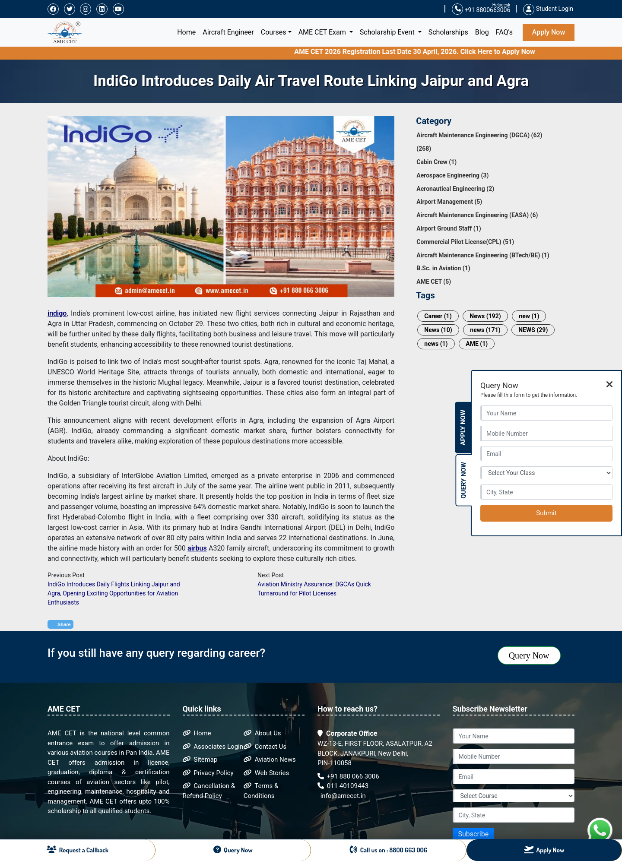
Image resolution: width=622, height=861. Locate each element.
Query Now (529, 655)
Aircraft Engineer (228, 32)
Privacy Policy (208, 773)
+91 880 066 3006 (348, 776)
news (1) (435, 343)
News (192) (485, 316)
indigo (57, 313)
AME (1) (477, 343)
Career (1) (437, 316)
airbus (197, 548)
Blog (482, 32)
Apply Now (548, 32)
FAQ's (504, 32)
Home (188, 31)
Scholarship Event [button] (388, 32)
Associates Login (213, 746)
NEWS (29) (533, 329)
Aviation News (270, 759)
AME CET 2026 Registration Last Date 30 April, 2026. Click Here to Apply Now (428, 51)
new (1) (529, 316)
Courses (273, 32)
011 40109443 (342, 786)
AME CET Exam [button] (323, 32)
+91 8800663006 (481, 9)
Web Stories (266, 773)
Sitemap (200, 759)
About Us (262, 733)
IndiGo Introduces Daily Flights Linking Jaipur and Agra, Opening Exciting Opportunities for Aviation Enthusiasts (114, 593)
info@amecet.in (342, 796)
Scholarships (448, 32)
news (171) (485, 329)
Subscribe (473, 834)
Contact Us (265, 746)
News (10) (438, 329)
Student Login (548, 8)
